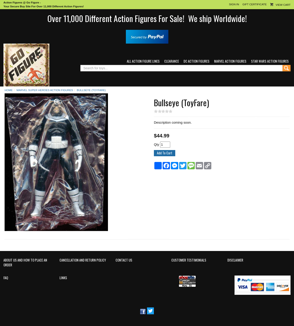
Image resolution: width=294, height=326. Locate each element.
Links (63, 278)
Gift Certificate (255, 4)
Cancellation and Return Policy (82, 260)
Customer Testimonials (188, 260)
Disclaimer (235, 260)
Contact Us (124, 260)
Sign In (234, 4)
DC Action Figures (196, 61)
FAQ (5, 278)
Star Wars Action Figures (270, 61)
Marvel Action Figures (230, 61)
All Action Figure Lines (143, 61)
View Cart (283, 4)
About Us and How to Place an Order (25, 262)
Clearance (171, 61)
